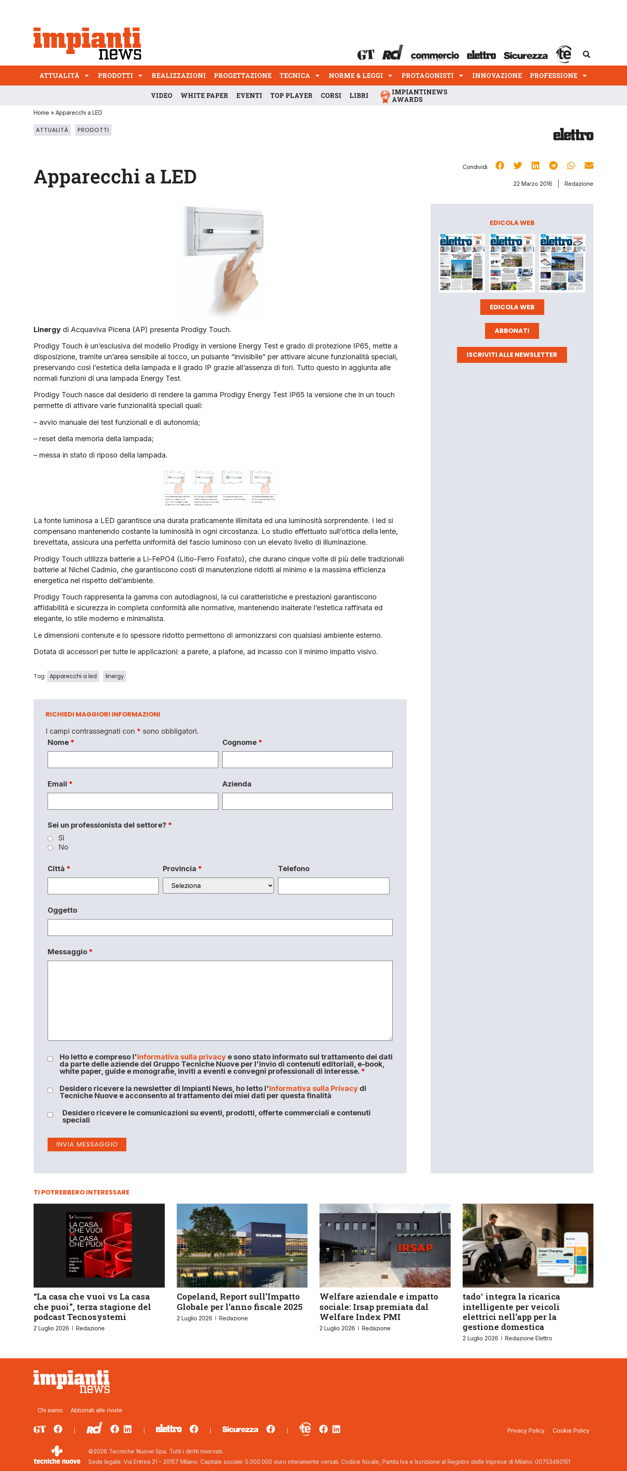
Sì (61, 838)
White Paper (204, 95)
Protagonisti (432, 75)
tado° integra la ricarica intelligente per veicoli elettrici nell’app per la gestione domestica (511, 1311)
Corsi (331, 95)
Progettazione (243, 75)
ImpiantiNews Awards (419, 96)
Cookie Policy (571, 1430)
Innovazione (497, 75)
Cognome (242, 742)
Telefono (294, 868)
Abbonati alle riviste (96, 1410)
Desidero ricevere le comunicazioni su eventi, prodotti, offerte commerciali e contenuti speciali (216, 1116)
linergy (115, 676)
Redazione (579, 183)
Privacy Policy (526, 1430)
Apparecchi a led (73, 676)
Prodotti (121, 75)
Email (60, 784)
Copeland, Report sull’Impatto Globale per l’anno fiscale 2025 (240, 1301)
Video (161, 95)
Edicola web (512, 307)
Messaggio (70, 951)
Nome (61, 742)
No (63, 847)
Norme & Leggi (361, 75)
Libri (359, 95)
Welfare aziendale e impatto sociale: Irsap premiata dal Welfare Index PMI (378, 1306)
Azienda (237, 784)
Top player (291, 95)
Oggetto (62, 910)
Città (59, 868)
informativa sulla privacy (181, 1057)
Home (41, 112)
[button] (586, 54)
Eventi (249, 95)
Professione (559, 75)
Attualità (64, 75)
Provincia (182, 868)
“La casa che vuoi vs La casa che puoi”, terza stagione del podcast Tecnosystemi (92, 1306)
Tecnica (300, 75)
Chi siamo (50, 1410)
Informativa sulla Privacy (313, 1088)
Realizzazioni (179, 75)
